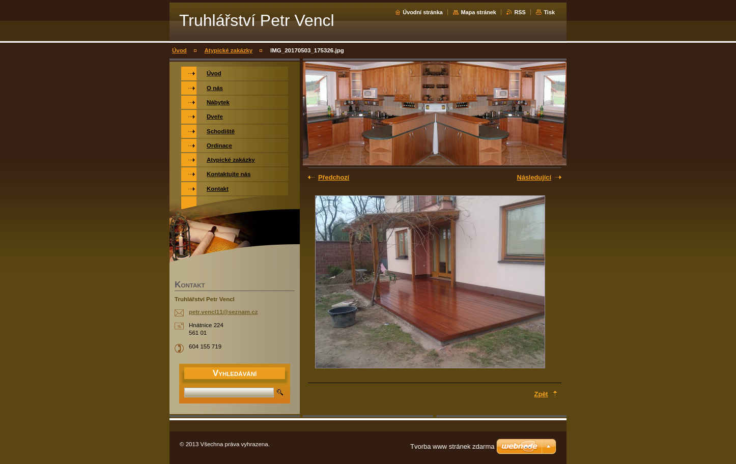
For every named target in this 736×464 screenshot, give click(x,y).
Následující (534, 177)
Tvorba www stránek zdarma (452, 446)
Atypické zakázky (229, 50)
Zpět (541, 394)
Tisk (549, 12)
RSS (519, 12)
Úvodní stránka (423, 12)
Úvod (179, 50)
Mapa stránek (478, 12)
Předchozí (333, 177)
